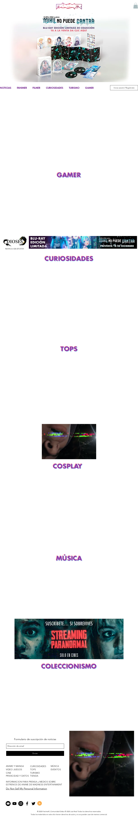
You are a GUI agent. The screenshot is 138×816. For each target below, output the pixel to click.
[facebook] (27, 803)
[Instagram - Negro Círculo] (20, 803)
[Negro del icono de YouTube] (14, 803)
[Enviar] (35, 753)
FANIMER (22, 87)
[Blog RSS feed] (39, 803)
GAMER (89, 87)
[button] (135, 6)
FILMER (36, 87)
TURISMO (74, 87)
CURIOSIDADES (54, 87)
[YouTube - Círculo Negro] (8, 803)
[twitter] (33, 803)
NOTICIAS (5, 87)
